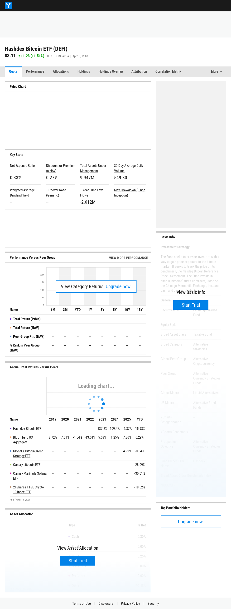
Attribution (139, 71)
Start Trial (78, 560)
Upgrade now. (118, 286)
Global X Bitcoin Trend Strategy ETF (28, 453)
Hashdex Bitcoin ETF (27, 428)
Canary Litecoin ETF (26, 465)
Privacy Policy (130, 603)
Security (153, 603)
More (214, 71)
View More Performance (128, 258)
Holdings (83, 71)
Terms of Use (81, 603)
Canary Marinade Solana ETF (30, 475)
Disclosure (105, 603)
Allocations (61, 71)
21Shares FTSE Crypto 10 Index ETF (28, 489)
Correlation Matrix (168, 71)
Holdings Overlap (111, 71)
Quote (13, 71)
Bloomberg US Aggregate (23, 439)
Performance (35, 71)
